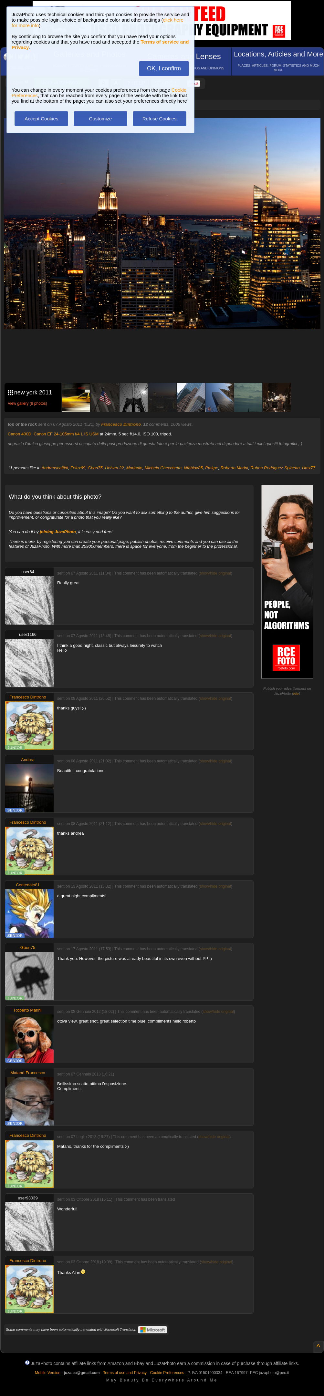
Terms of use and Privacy (125, 1373)
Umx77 (308, 467)
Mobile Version (47, 1373)
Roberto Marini (234, 467)
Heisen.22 (114, 467)
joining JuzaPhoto (58, 531)
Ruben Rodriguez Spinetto (275, 467)
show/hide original (215, 573)
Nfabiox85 (193, 467)
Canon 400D (19, 434)
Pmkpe (211, 467)
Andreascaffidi (54, 467)
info (296, 693)
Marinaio (134, 467)
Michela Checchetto (163, 467)
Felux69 (77, 467)
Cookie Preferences (167, 1373)
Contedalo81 (28, 884)
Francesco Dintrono (121, 424)
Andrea (28, 759)
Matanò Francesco (27, 1072)
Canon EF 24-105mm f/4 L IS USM (66, 434)
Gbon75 (95, 467)
